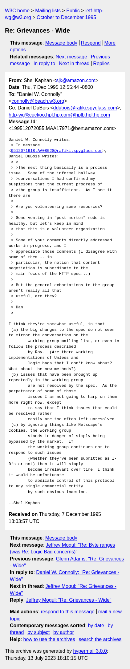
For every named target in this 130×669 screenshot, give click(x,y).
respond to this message (67, 611)
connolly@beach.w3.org (37, 101)
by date (96, 625)
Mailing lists (48, 10)
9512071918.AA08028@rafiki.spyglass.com (56, 151)
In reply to (44, 63)
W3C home (17, 10)
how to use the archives (49, 639)
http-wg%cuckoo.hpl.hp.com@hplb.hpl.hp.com (59, 114)
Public (73, 10)
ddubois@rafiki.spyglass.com (85, 107)
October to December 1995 (66, 17)
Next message (71, 56)
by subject (38, 632)
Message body (61, 43)
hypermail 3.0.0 (90, 651)
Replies (101, 63)
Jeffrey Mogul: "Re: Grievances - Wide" (68, 600)
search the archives (100, 639)
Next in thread (74, 63)
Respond (91, 43)
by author (63, 632)
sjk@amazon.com (75, 80)
